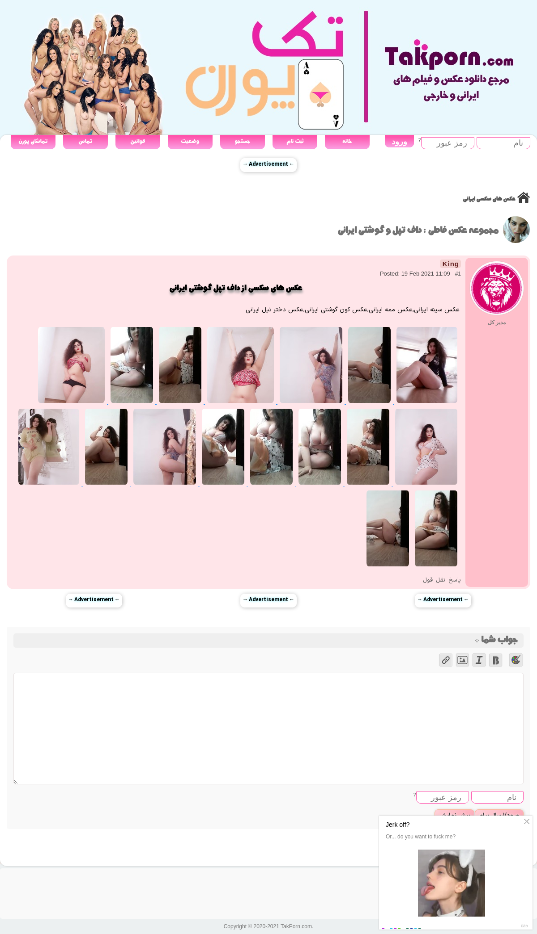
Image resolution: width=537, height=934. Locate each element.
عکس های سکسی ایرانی (489, 199)
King (451, 264)
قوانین (137, 141)
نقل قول (434, 580)
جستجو (242, 141)
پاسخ (454, 580)
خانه (347, 141)
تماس (85, 141)
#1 (458, 274)
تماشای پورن (32, 141)
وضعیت (190, 141)
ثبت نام (294, 141)
